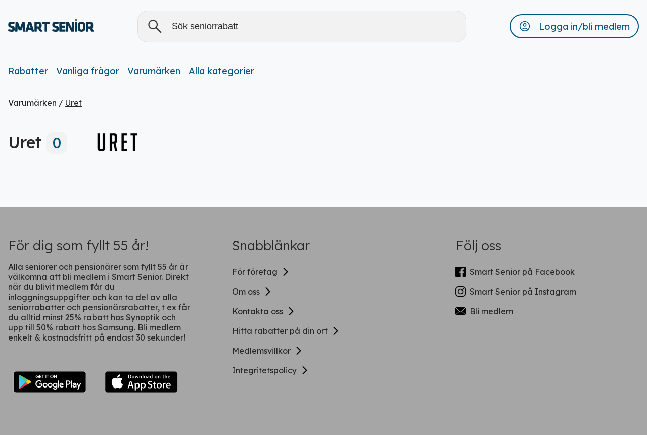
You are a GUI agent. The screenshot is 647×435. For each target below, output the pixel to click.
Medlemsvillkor (267, 351)
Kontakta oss (263, 311)
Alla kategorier (221, 71)
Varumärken (153, 71)
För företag (261, 272)
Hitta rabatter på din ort (286, 331)
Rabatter (28, 71)
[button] (574, 26)
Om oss (252, 291)
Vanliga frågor (87, 71)
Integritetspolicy (270, 370)
